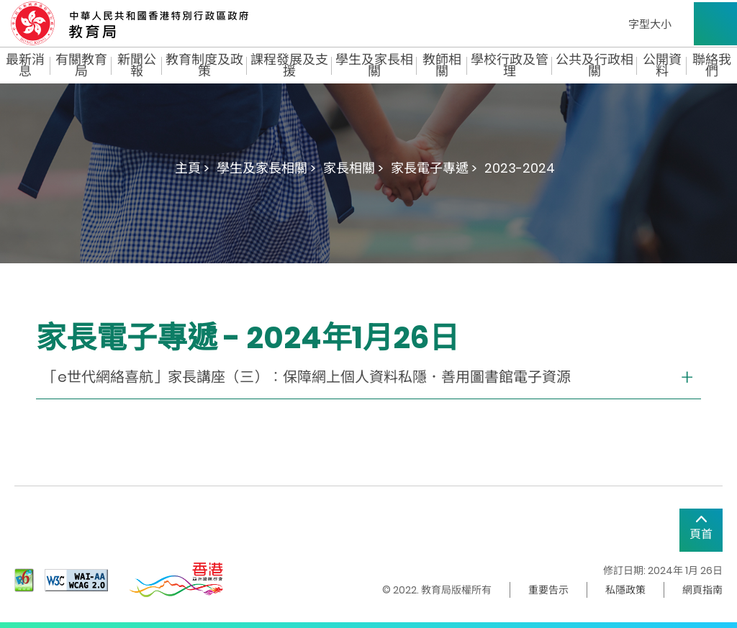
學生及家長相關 (374, 65)
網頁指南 (702, 590)
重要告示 (548, 590)
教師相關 (441, 65)
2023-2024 (519, 168)
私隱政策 (625, 590)
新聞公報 (136, 65)
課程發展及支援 (289, 65)
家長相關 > (353, 168)
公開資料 (662, 65)
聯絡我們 (711, 65)
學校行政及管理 (509, 65)
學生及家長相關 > (266, 168)
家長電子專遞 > (434, 168)
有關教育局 (81, 65)
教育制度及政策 (204, 65)
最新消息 (25, 65)
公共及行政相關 (594, 65)
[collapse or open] (368, 377)
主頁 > (192, 168)
